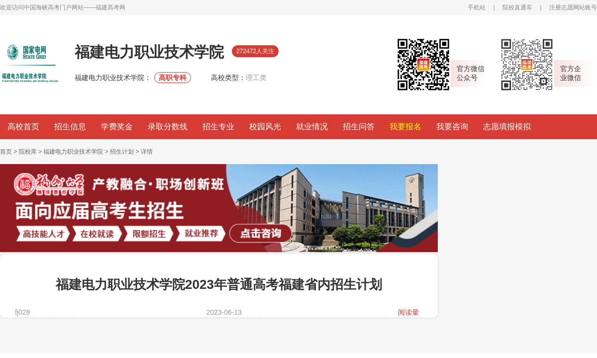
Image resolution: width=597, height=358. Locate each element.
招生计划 (122, 151)
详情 (147, 151)
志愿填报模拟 (507, 126)
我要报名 (405, 126)
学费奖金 (117, 126)
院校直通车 (517, 7)
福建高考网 (110, 7)
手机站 (477, 7)
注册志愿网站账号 (573, 7)
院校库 (28, 151)
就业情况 (312, 126)
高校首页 (23, 126)
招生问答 (359, 126)
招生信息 (70, 126)
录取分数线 (168, 126)
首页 (6, 151)
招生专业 (218, 126)
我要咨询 (452, 126)
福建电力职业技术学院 (73, 151)
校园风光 (265, 126)
